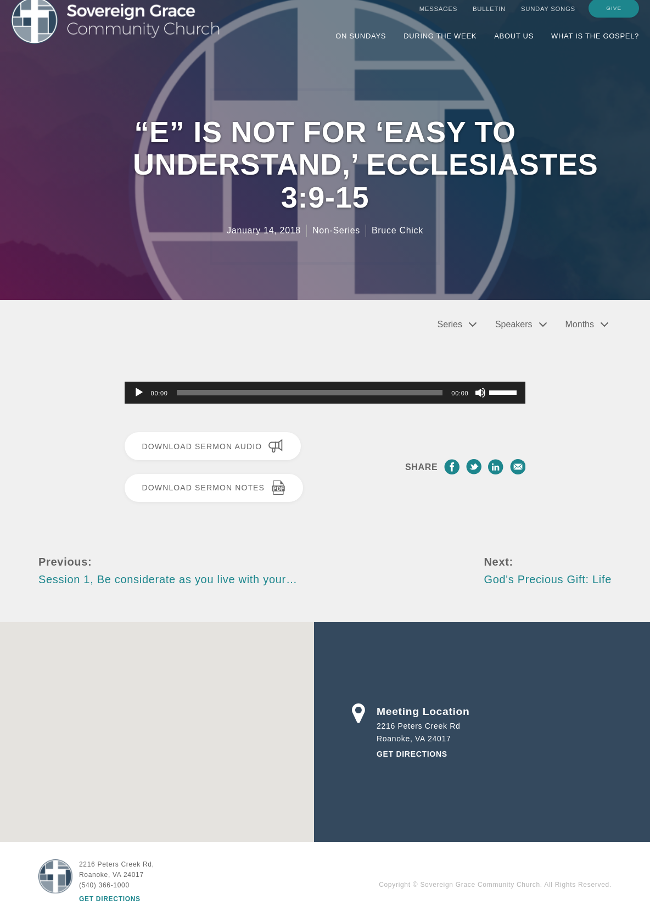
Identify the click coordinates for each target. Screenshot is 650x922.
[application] (325, 393)
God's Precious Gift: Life (548, 579)
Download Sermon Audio (212, 446)
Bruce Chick (397, 230)
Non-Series (336, 230)
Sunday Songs (548, 18)
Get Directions (412, 754)
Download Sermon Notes (214, 487)
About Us (514, 45)
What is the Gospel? (595, 45)
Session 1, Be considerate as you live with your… (168, 579)
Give (613, 17)
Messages (438, 18)
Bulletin (489, 18)
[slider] (310, 392)
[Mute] (480, 392)
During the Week (440, 45)
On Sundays (360, 45)
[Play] (138, 392)
